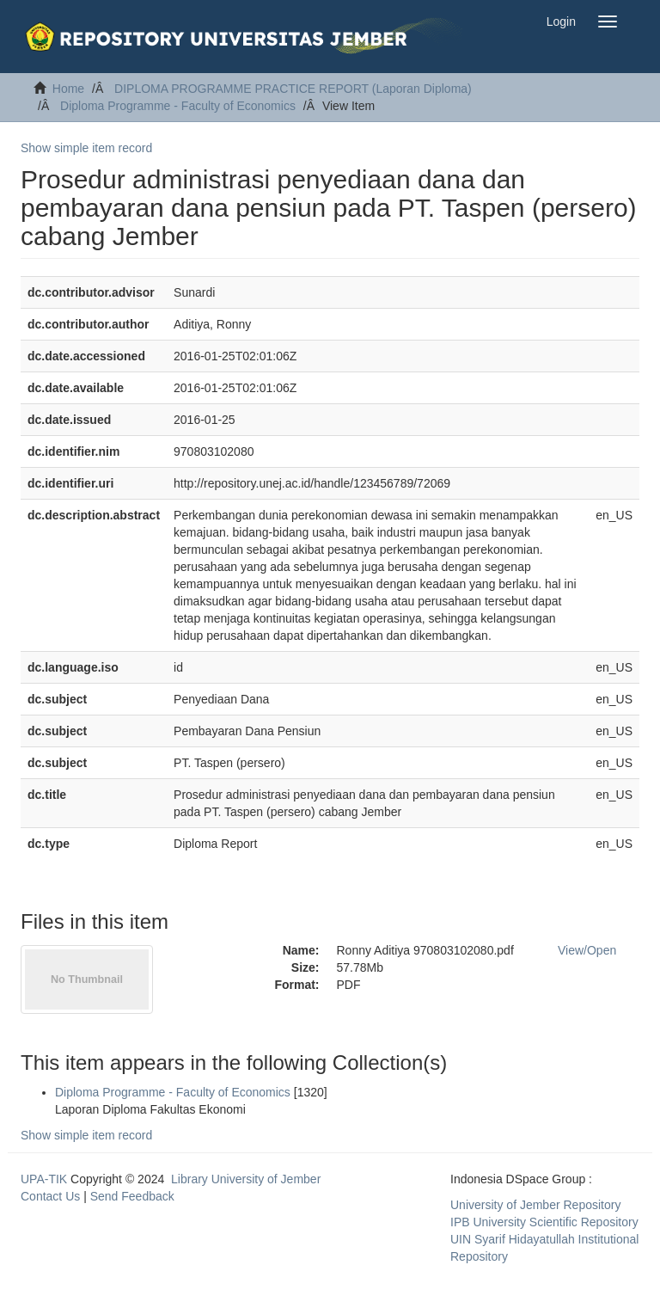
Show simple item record (86, 148)
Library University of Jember (246, 1179)
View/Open (587, 950)
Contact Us (50, 1196)
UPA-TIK (44, 1179)
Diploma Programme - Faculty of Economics (178, 106)
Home (68, 88)
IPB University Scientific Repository (544, 1222)
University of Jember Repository (535, 1205)
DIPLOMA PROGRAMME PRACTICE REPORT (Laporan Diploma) (293, 88)
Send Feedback (132, 1196)
